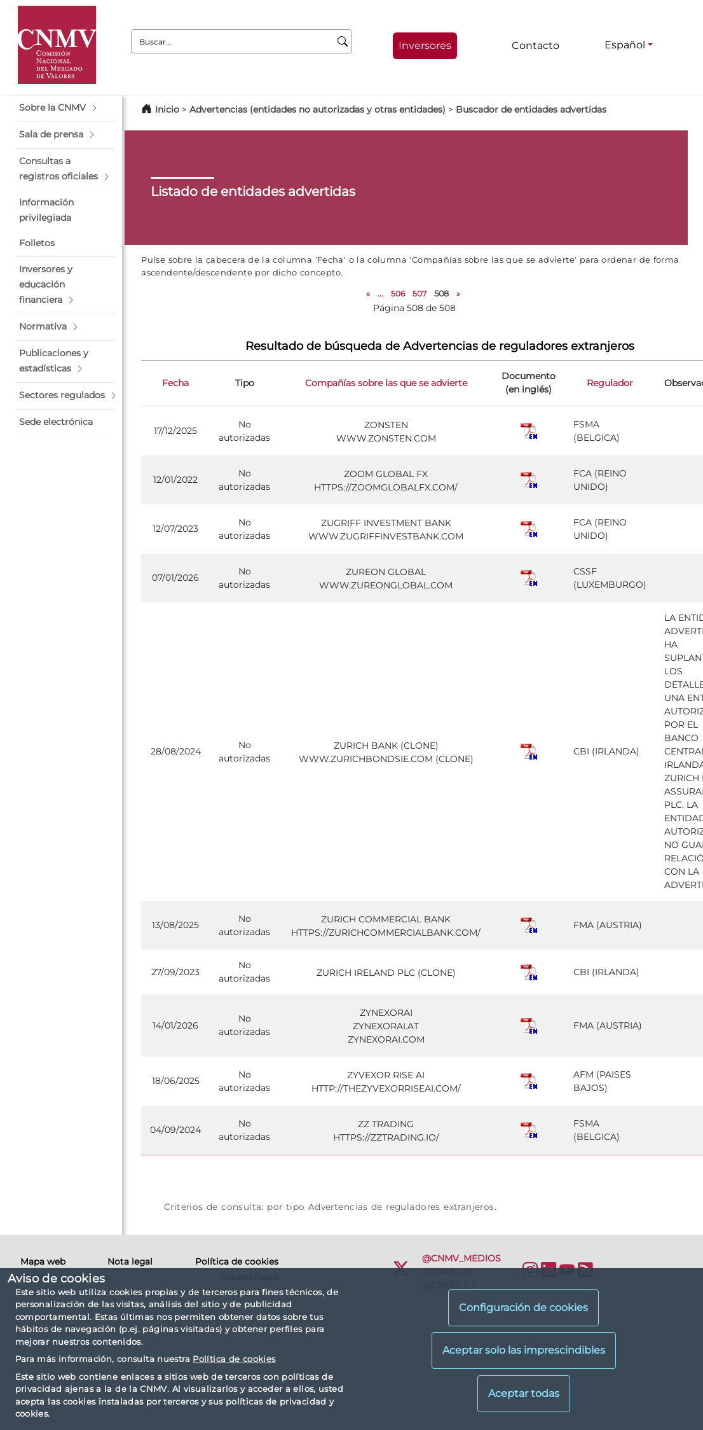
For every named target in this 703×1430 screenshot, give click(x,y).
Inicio (167, 109)
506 (398, 293)
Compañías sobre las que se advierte (386, 383)
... (380, 293)
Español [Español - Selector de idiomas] (624, 45)
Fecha (175, 383)
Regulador (610, 383)
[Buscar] (343, 41)
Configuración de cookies (523, 1308)
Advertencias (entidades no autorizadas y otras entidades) (318, 109)
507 (420, 293)
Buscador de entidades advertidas (531, 109)
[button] (64, 108)
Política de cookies (234, 1359)
